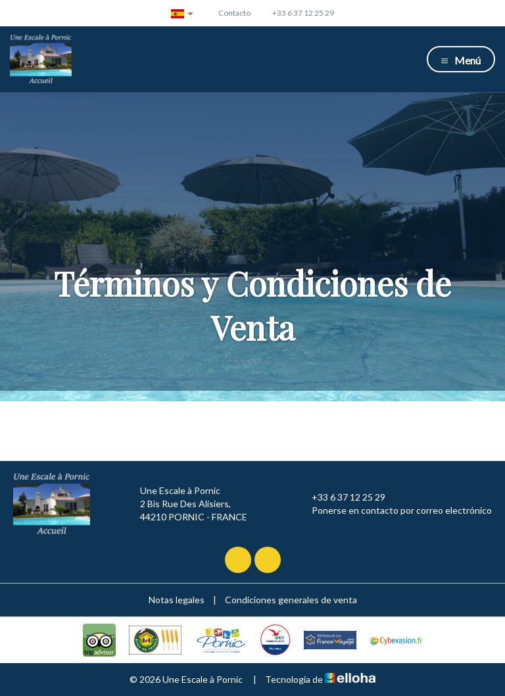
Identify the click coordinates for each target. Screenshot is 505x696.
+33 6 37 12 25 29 (341, 497)
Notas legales (176, 599)
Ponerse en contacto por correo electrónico (394, 510)
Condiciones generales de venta (291, 599)
